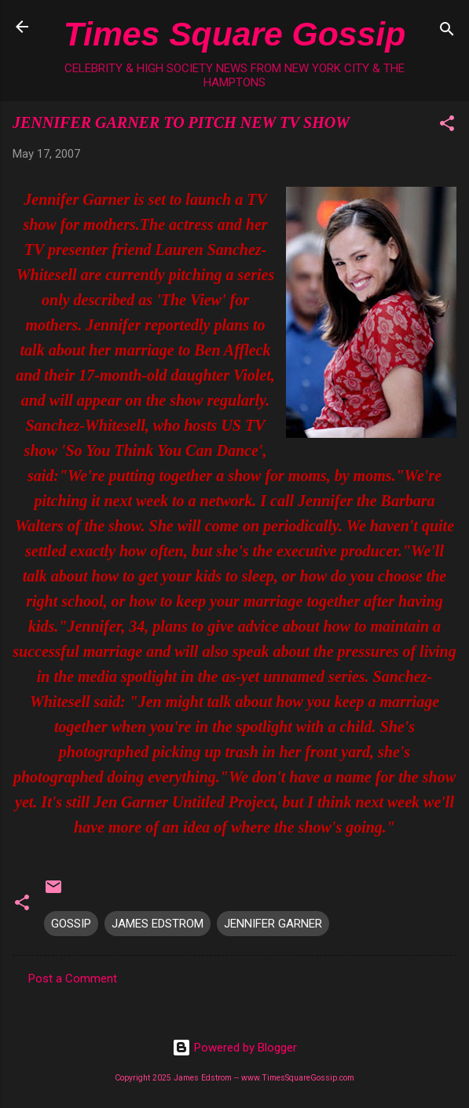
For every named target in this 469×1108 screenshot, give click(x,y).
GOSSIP (71, 924)
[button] (447, 126)
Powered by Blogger (234, 1048)
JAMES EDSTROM (157, 924)
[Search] (447, 32)
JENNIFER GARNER (273, 924)
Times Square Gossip (234, 34)
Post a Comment (72, 978)
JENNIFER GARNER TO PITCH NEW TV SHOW (181, 122)
